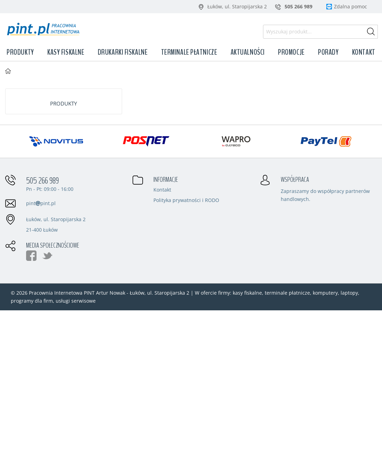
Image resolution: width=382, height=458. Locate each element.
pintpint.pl (41, 203)
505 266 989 (42, 181)
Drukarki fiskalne (123, 52)
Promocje (291, 52)
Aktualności (248, 52)
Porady (328, 52)
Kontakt (363, 52)
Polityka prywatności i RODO (186, 200)
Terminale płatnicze (189, 52)
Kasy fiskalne (65, 52)
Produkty (20, 52)
